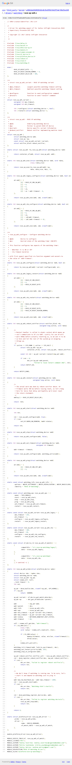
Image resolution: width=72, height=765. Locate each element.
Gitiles (12, 762)
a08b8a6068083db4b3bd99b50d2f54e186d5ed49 (47, 10)
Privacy (18, 762)
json (68, 762)
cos (3, 10)
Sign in (68, 3)
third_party (12, 10)
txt (63, 762)
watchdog (17, 13)
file (44, 18)
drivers (8, 13)
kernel (21, 10)
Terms (24, 762)
